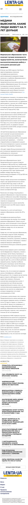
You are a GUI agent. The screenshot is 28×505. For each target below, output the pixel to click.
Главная (2, 13)
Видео (2, 484)
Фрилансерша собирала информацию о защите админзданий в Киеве (12, 392)
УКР (23, 34)
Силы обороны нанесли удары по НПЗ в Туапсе (12, 460)
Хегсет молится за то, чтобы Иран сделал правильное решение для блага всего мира (12, 421)
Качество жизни (11, 13)
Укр (1, 9)
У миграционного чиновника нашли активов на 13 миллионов (13, 443)
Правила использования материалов (6, 491)
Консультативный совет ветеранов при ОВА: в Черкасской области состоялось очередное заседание (12, 433)
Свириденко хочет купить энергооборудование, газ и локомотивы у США (13, 411)
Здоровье (20, 13)
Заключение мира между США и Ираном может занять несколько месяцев (12, 402)
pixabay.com (7, 337)
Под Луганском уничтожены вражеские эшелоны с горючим (12, 452)
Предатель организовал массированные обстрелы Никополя (12, 367)
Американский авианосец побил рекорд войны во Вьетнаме (13, 383)
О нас (2, 487)
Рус (7, 9)
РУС (26, 34)
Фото (2, 482)
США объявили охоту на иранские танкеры (12, 375)
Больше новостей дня (13, 467)
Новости (3, 478)
